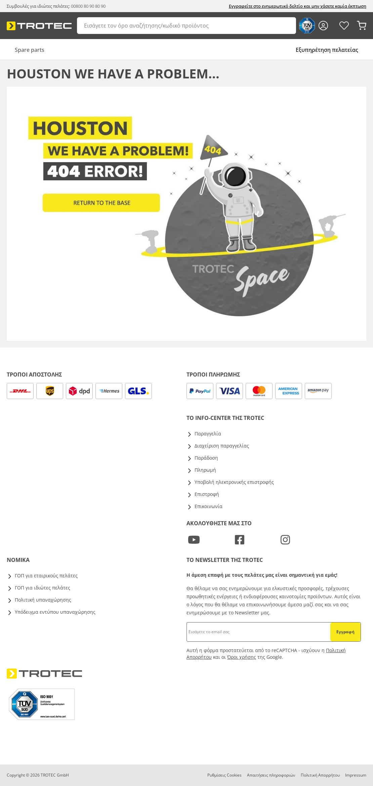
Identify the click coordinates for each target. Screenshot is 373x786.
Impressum (355, 775)
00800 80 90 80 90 (88, 6)
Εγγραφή (345, 632)
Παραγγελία (208, 433)
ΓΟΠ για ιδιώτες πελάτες (42, 587)
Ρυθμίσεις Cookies (224, 775)
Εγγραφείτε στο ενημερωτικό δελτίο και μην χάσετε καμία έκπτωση (297, 6)
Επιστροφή (207, 494)
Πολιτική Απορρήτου (320, 775)
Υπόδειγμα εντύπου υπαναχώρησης (55, 612)
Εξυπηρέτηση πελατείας (327, 49)
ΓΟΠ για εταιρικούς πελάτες (46, 575)
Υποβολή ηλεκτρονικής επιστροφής (234, 482)
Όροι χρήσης (241, 657)
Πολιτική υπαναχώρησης (43, 600)
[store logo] (39, 26)
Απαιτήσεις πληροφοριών (271, 775)
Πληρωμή (205, 470)
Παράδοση (206, 458)
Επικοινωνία (208, 506)
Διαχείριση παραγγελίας (222, 445)
